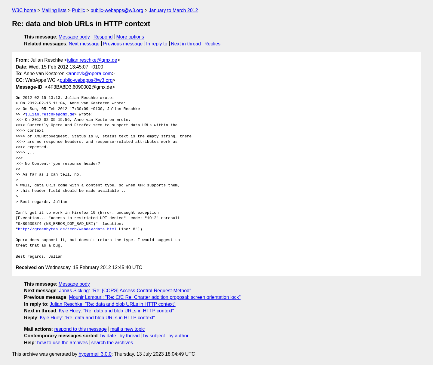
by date (108, 335)
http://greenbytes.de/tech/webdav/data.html (67, 229)
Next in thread (186, 43)
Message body (74, 36)
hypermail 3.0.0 (94, 354)
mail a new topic (127, 329)
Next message (84, 43)
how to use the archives (62, 342)
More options (130, 36)
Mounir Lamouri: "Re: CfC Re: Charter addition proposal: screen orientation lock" (155, 297)
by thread (130, 335)
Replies (212, 43)
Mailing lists (53, 10)
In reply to (156, 43)
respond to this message (80, 329)
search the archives (112, 342)
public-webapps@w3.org (117, 10)
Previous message (123, 43)
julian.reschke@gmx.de (92, 60)
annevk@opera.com (90, 73)
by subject (154, 335)
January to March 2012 (173, 10)
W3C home (24, 10)
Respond (103, 36)
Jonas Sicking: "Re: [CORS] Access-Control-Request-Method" (125, 290)
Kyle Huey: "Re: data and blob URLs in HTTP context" (116, 310)
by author (178, 335)
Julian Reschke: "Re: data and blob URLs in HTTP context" (112, 304)
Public (78, 10)
